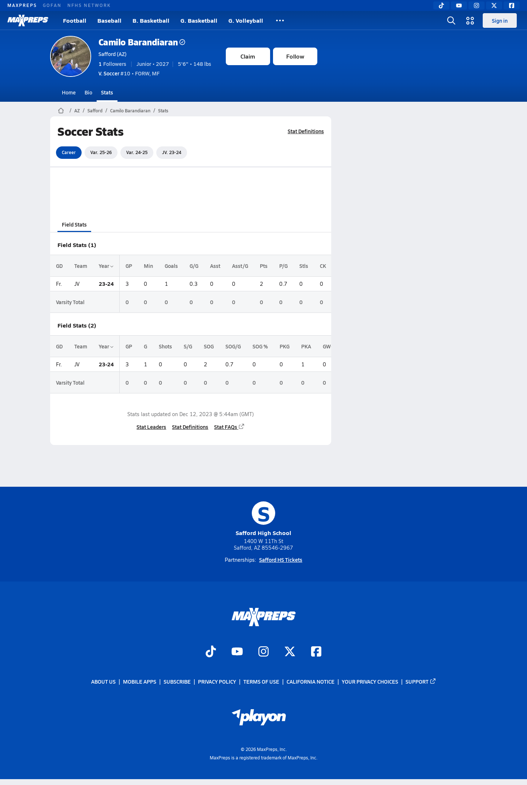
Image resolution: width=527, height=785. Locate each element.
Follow (295, 56)
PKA (306, 346)
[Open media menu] (470, 20)
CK (323, 265)
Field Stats (74, 224)
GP (129, 265)
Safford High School (263, 519)
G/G (194, 265)
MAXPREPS (22, 5)
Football (74, 20)
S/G (188, 346)
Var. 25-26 (101, 152)
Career (69, 152)
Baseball (109, 20)
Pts (264, 265)
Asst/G (240, 265)
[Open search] (451, 20)
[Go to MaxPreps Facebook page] (316, 652)
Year (106, 265)
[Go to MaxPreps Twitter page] (290, 652)
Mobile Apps (139, 681)
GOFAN (52, 5)
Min (148, 265)
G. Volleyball (245, 20)
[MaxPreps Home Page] (61, 110)
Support (420, 681)
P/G (283, 265)
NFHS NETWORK (89, 5)
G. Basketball (198, 20)
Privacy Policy (217, 681)
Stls (303, 265)
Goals (171, 265)
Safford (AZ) (112, 54)
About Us (103, 681)
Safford (94, 110)
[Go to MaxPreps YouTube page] (237, 652)
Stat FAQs (229, 426)
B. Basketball (150, 20)
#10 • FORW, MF (129, 73)
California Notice (310, 681)
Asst (215, 265)
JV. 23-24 (171, 152)
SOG (209, 346)
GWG (328, 346)
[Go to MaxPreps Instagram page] (263, 652)
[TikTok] (441, 5)
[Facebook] (512, 5)
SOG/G (233, 346)
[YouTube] (459, 5)
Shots (165, 346)
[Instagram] (476, 5)
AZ (77, 110)
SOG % (260, 346)
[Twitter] (494, 5)
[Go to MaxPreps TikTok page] (211, 652)
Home (69, 92)
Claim (247, 56)
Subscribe (177, 681)
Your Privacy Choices (370, 681)
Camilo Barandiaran (141, 42)
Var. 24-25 (136, 152)
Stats (107, 92)
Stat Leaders (151, 426)
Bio (88, 92)
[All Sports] (279, 20)
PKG (284, 346)
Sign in (500, 20)
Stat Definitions (306, 131)
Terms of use (261, 681)
